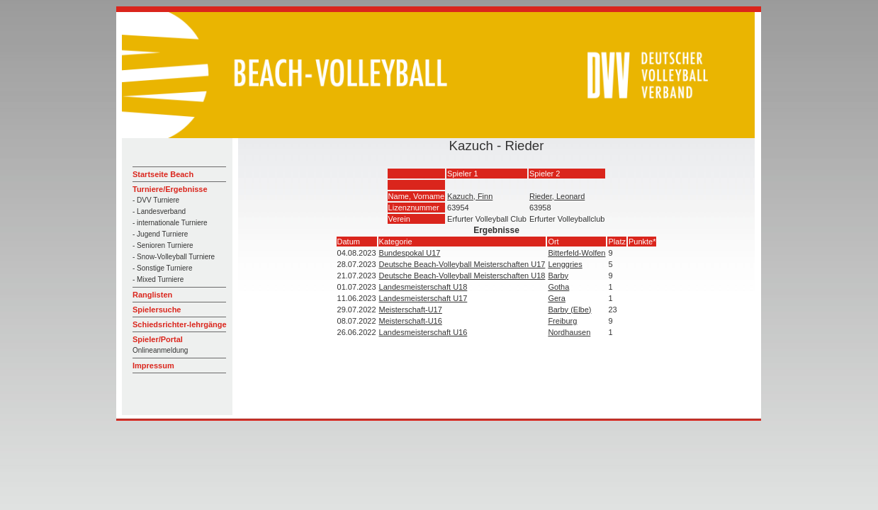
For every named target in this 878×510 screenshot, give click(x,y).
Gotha (558, 287)
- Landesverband (159, 211)
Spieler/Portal (158, 339)
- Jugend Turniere (160, 234)
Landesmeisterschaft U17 (423, 298)
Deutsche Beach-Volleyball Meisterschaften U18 (462, 275)
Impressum (153, 365)
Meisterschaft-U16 (410, 321)
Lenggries (565, 264)
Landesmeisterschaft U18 (423, 287)
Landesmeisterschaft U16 (423, 332)
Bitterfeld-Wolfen (576, 253)
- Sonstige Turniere (163, 268)
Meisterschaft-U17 (410, 309)
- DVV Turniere (156, 200)
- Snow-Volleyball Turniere (174, 257)
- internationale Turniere (170, 223)
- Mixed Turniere (158, 279)
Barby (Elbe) (569, 309)
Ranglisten (152, 294)
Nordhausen (569, 332)
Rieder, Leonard (557, 196)
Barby (558, 275)
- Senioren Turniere (163, 245)
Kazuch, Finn (470, 196)
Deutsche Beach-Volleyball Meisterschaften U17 (462, 264)
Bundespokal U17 (410, 253)
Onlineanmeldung (160, 350)
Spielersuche (157, 309)
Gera (556, 298)
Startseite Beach (163, 174)
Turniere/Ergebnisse (170, 189)
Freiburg (562, 321)
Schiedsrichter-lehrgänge (180, 324)
